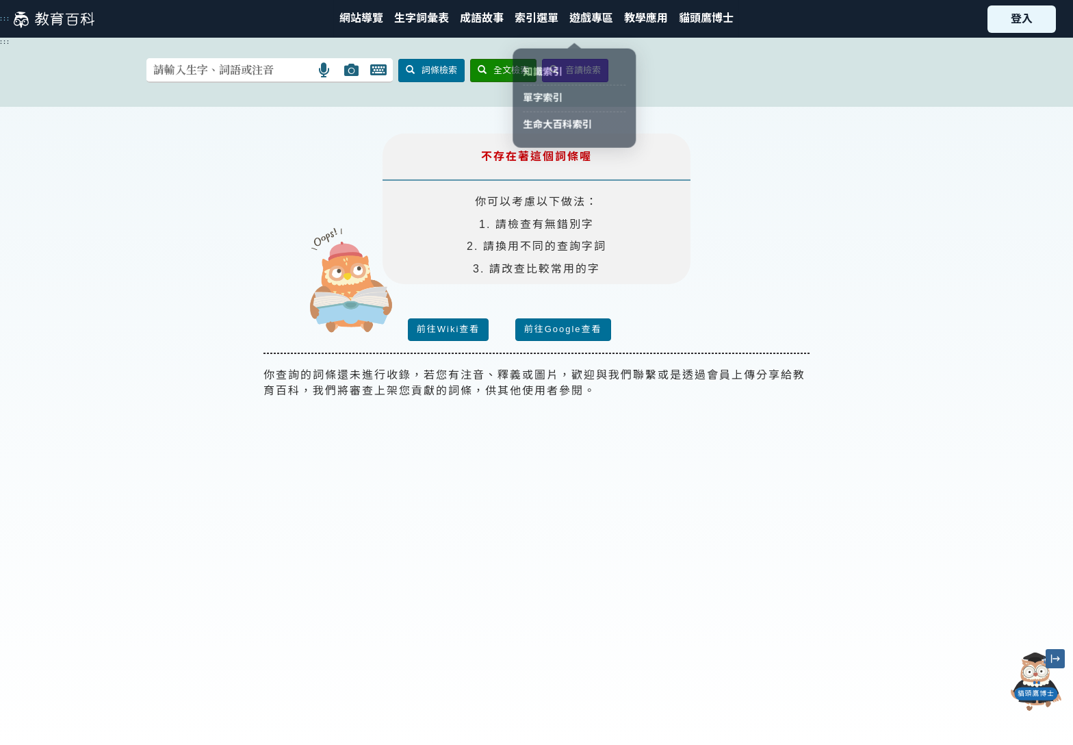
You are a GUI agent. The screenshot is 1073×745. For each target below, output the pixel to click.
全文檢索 (503, 70)
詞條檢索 (431, 70)
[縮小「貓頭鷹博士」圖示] (1055, 658)
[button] (536, 19)
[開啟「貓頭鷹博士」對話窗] (1036, 682)
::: (5, 18)
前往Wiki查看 (448, 329)
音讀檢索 (575, 70)
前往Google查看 (563, 329)
